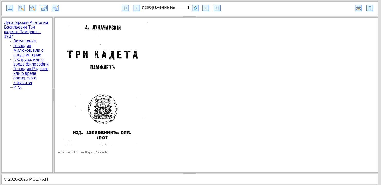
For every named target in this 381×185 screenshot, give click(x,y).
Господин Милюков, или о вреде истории (28, 50)
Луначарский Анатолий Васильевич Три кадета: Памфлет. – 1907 (26, 29)
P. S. (17, 87)
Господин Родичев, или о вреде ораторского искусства (31, 76)
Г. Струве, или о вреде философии (31, 61)
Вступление (24, 41)
